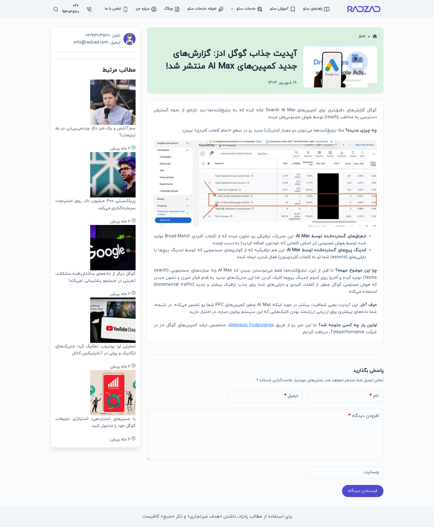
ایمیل (291, 396)
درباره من (146, 8)
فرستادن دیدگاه (362, 491)
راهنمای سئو (316, 8)
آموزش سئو (282, 8)
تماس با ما (116, 8)
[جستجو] (56, 9)
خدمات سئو (245, 9)
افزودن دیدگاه (363, 416)
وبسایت (371, 472)
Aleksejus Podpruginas (251, 325)
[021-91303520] (89, 9)
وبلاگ (172, 8)
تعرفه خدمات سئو (205, 8)
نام (374, 396)
